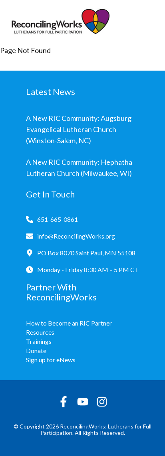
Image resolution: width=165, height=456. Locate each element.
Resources (40, 332)
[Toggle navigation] (149, 23)
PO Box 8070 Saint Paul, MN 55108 (86, 253)
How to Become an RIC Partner (69, 323)
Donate (36, 350)
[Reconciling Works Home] (60, 23)
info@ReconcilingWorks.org (76, 236)
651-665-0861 (57, 219)
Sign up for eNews (51, 359)
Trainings (39, 341)
